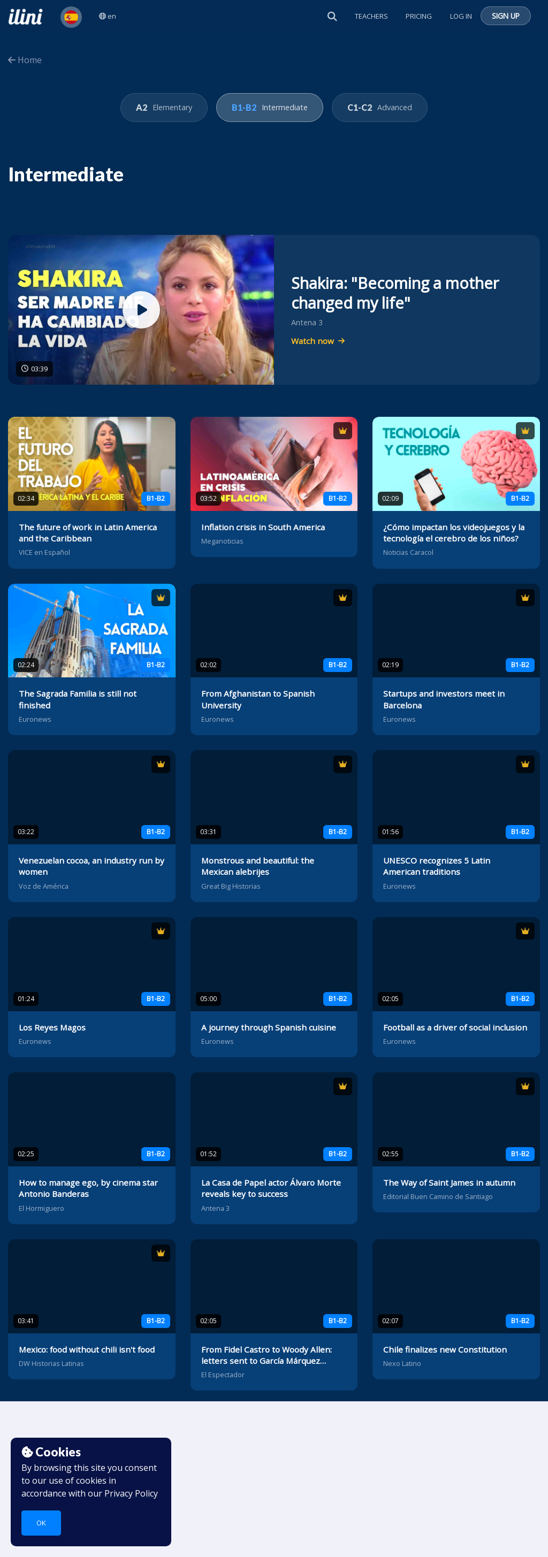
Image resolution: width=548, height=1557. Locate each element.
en (107, 16)
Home (25, 60)
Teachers (371, 16)
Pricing (419, 16)
